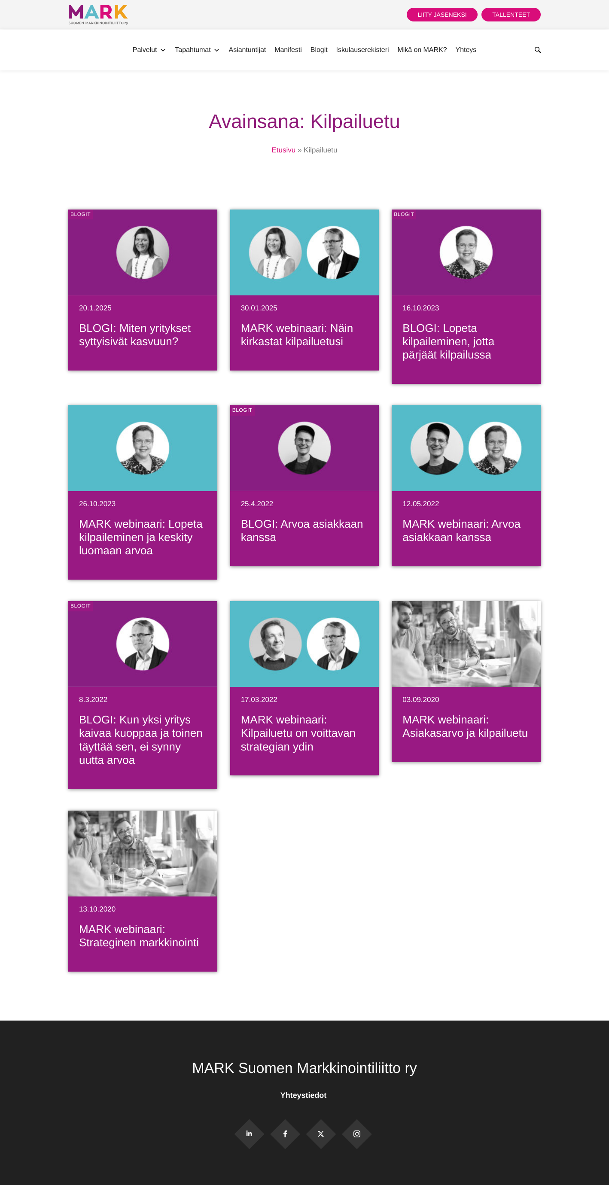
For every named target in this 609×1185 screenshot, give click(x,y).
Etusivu (283, 150)
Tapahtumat (197, 50)
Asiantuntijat (247, 50)
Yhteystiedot (304, 1095)
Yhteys (466, 50)
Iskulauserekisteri (362, 50)
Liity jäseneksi (441, 14)
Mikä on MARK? (422, 50)
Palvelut (150, 50)
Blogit (319, 50)
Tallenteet (511, 14)
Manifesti (288, 50)
